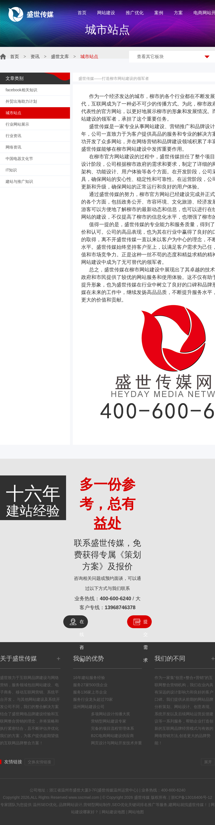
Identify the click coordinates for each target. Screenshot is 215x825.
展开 (208, 762)
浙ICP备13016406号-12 (191, 797)
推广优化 (135, 12)
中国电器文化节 (19, 158)
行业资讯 (13, 135)
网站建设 (106, 12)
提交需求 (145, 623)
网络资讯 (13, 147)
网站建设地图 (113, 812)
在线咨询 (82, 623)
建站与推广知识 (19, 181)
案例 (158, 12)
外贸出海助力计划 (21, 101)
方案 (178, 12)
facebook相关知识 (21, 90)
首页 (82, 12)
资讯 (35, 56)
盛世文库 (60, 56)
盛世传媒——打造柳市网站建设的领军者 (113, 78)
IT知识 (11, 170)
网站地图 (136, 812)
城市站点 (13, 113)
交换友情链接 (39, 762)
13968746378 (120, 607)
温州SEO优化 (45, 804)
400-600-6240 (115, 598)
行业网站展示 (17, 124)
